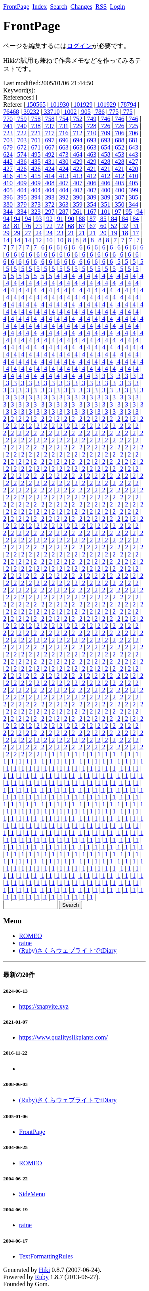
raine (25, 943)
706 (118, 133)
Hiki (44, 1269)
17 (135, 233)
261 (76, 211)
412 (90, 176)
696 (63, 140)
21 (70, 233)
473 (63, 154)
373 (34, 204)
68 (70, 226)
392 (63, 197)
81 (16, 226)
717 (49, 133)
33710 (50, 111)
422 (76, 168)
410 (132, 176)
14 (6, 240)
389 (90, 197)
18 (124, 233)
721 (34, 133)
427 (132, 161)
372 (49, 204)
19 (113, 233)
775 (112, 111)
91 (59, 218)
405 (118, 183)
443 (132, 154)
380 (8, 204)
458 (104, 154)
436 (21, 161)
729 (76, 126)
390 (76, 197)
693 (90, 140)
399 (132, 190)
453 (118, 154)
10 (49, 240)
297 (49, 211)
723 (8, 133)
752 (76, 118)
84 (113, 218)
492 (49, 154)
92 (49, 218)
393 (49, 197)
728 (90, 126)
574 (21, 154)
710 (90, 133)
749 (90, 118)
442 (8, 161)
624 (8, 154)
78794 (127, 104)
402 (76, 190)
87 (92, 218)
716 (63, 133)
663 (63, 147)
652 (118, 147)
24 (38, 233)
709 (104, 133)
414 (49, 176)
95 (128, 211)
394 (34, 197)
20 (103, 233)
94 (139, 211)
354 (90, 204)
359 (76, 204)
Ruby (42, 1277)
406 (90, 183)
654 (104, 147)
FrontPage (16, 6)
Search (58, 6)
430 (63, 161)
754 (63, 118)
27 (27, 233)
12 (38, 240)
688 (118, 140)
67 (81, 226)
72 (49, 226)
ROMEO (30, 935)
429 (76, 161)
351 (104, 204)
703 (8, 140)
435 (34, 161)
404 (21, 190)
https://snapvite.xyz (44, 1006)
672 (21, 147)
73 (38, 226)
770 (8, 118)
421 (90, 168)
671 (34, 147)
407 (63, 183)
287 (63, 211)
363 (63, 204)
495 (34, 154)
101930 (58, 104)
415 (21, 176)
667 (49, 147)
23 (59, 233)
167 (90, 211)
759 (21, 118)
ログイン (79, 45)
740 (21, 126)
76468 (11, 111)
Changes (81, 6)
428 (104, 161)
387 (118, 197)
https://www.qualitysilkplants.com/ (63, 1037)
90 (70, 218)
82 (6, 226)
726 (104, 126)
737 (49, 126)
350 (118, 204)
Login (117, 6)
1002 (70, 111)
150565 (35, 104)
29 (6, 233)
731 (63, 126)
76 (27, 226)
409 (21, 183)
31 (135, 226)
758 (34, 118)
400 (104, 190)
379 (21, 204)
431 (49, 161)
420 (132, 168)
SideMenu (32, 1194)
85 (103, 218)
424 (49, 168)
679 (8, 147)
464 (76, 154)
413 (63, 176)
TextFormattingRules (46, 1256)
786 (99, 111)
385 (132, 197)
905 (85, 111)
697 (49, 140)
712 (76, 133)
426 (21, 168)
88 (81, 218)
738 (34, 126)
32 (124, 226)
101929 (82, 104)
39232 (30, 111)
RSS (101, 6)
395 (21, 197)
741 (8, 126)
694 (76, 140)
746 (104, 118)
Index (39, 6)
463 (90, 154)
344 (132, 204)
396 (8, 197)
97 (117, 211)
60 (103, 226)
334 (21, 211)
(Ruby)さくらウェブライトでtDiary (68, 950)
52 (113, 226)
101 (104, 211)
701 (34, 140)
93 (38, 218)
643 (132, 147)
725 (132, 126)
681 (132, 140)
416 (8, 176)
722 (21, 133)
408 (49, 183)
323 (34, 211)
